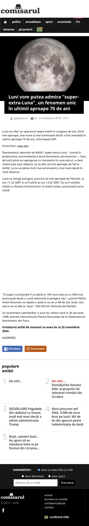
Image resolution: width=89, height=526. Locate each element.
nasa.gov (22, 146)
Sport (49, 22)
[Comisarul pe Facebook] (3, 510)
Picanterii (25, 29)
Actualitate (33, 22)
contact (49, 507)
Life (78, 22)
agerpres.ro (20, 118)
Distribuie (12, 349)
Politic (16, 22)
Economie (64, 22)
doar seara (56, 476)
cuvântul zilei (56, 517)
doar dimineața (33, 476)
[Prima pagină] (5, 21)
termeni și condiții (56, 499)
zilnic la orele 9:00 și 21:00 (55, 470)
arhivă (48, 495)
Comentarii (35, 349)
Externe (8, 29)
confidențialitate (54, 503)
